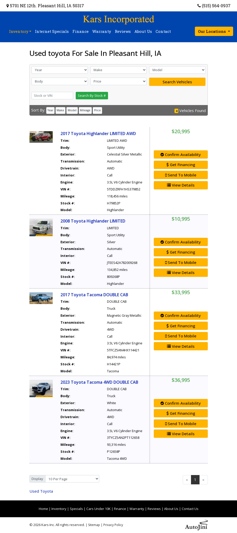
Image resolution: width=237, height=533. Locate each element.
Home (43, 508)
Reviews (154, 508)
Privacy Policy (113, 525)
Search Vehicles (177, 81)
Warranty (136, 508)
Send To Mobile (180, 174)
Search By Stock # (92, 95)
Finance (120, 508)
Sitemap (94, 525)
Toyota (41, 491)
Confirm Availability (180, 154)
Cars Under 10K (98, 508)
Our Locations (212, 31)
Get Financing (180, 164)
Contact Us (190, 508)
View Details (181, 185)
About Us (171, 508)
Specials (76, 508)
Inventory (58, 508)
